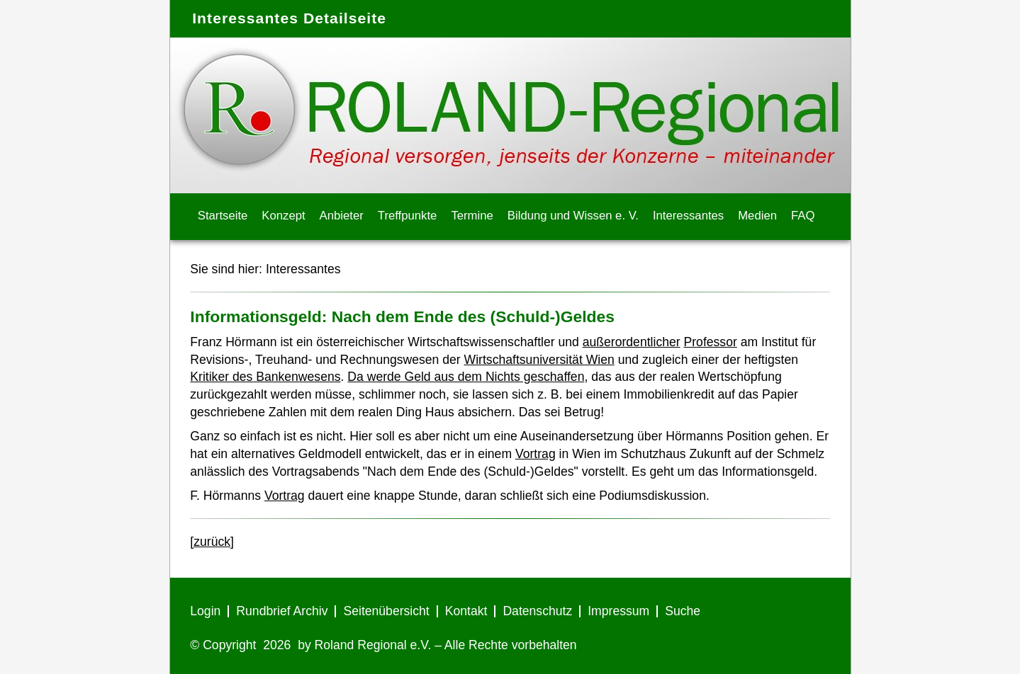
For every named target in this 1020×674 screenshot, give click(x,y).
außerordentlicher (631, 342)
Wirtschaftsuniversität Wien (539, 360)
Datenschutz (537, 611)
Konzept (283, 215)
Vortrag (535, 454)
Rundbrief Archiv (281, 611)
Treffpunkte (407, 215)
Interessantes (688, 215)
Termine (472, 215)
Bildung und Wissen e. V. (573, 215)
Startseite (223, 215)
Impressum (618, 611)
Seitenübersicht (386, 611)
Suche (682, 611)
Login (205, 611)
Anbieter (342, 215)
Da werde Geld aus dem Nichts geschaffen (465, 377)
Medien (757, 215)
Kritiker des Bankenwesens (265, 377)
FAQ (802, 215)
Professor (710, 342)
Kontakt (466, 611)
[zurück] (212, 542)
